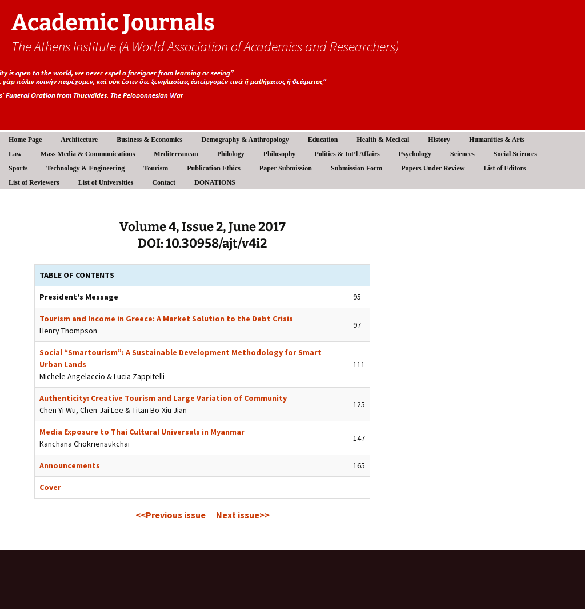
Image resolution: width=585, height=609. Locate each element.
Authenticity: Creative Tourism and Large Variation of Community (163, 398)
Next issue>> (243, 514)
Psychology (415, 154)
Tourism (155, 168)
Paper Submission (285, 168)
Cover (50, 487)
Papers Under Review (432, 168)
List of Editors (504, 168)
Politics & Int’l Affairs (346, 154)
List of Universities (106, 182)
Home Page (25, 140)
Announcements (69, 465)
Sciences (462, 154)
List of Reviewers (34, 182)
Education (323, 140)
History (439, 140)
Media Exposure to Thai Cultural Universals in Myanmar (142, 432)
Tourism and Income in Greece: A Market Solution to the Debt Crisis (166, 318)
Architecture (79, 140)
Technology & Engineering (85, 168)
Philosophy (279, 154)
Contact (163, 182)
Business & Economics (149, 140)
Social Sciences (515, 154)
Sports (18, 168)
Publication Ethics (214, 168)
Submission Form (356, 168)
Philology (231, 154)
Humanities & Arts (496, 140)
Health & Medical (382, 140)
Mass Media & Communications (88, 154)
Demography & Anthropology (245, 140)
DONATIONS (214, 182)
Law (15, 154)
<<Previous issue (170, 514)
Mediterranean (176, 154)
